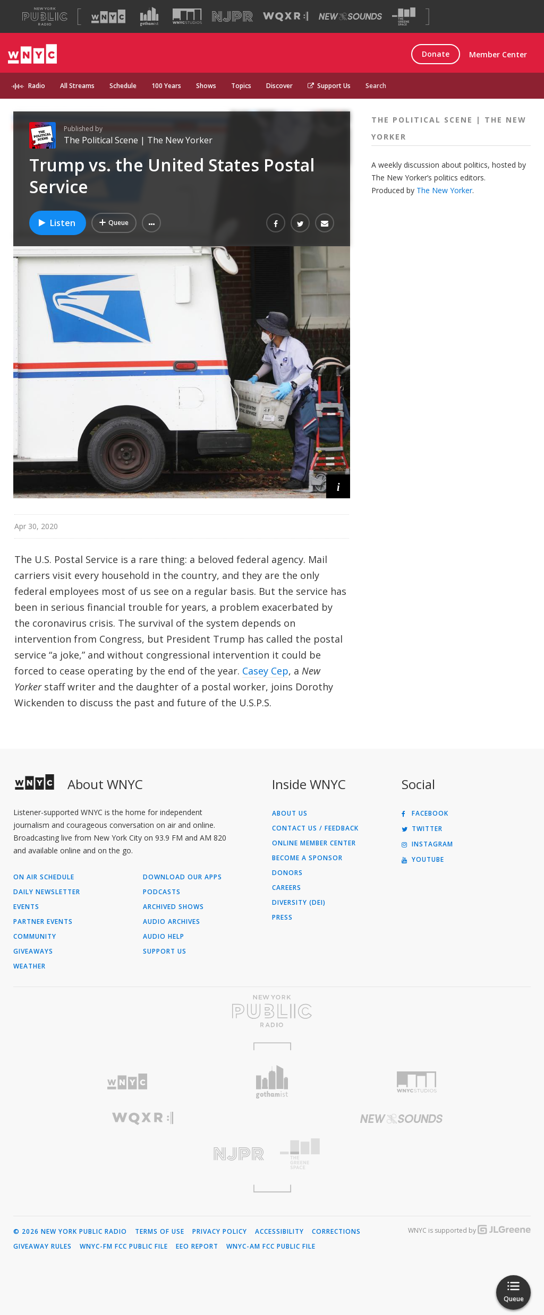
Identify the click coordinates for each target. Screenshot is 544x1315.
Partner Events (43, 922)
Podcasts (162, 892)
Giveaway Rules (42, 1246)
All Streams (77, 85)
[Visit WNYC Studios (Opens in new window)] (187, 16)
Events (26, 907)
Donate (435, 54)
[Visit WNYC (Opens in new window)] (108, 16)
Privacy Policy (219, 1232)
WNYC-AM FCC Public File (271, 1246)
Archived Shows (173, 907)
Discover (279, 85)
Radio (36, 85)
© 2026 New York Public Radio (70, 1232)
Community (34, 936)
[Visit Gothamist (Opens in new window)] (149, 16)
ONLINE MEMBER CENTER (314, 843)
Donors (287, 873)
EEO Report (197, 1246)
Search (376, 85)
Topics (241, 85)
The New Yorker (444, 190)
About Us (290, 813)
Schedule (123, 85)
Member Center (498, 54)
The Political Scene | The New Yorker (138, 140)
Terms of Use (159, 1232)
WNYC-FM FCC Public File (124, 1246)
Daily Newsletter (46, 892)
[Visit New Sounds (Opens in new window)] (350, 16)
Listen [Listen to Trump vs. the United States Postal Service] (56, 222)
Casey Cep (265, 670)
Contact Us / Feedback (315, 828)
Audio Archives (171, 922)
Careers (286, 888)
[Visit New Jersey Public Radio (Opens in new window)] (142, 1154)
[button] (151, 222)
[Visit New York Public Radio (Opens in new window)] (272, 1011)
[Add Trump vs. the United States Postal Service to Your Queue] (114, 223)
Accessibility (279, 1232)
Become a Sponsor (307, 858)
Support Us (329, 85)
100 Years (166, 85)
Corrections (336, 1232)
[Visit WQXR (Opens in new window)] (285, 17)
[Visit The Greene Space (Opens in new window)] (403, 16)
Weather (29, 966)
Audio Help (163, 936)
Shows (206, 85)
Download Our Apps (182, 877)
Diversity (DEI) (299, 902)
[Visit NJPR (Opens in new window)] (232, 16)
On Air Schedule (43, 877)
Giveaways (33, 951)
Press (282, 917)
